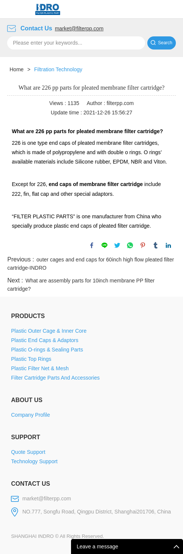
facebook (91, 245)
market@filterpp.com (79, 29)
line (104, 245)
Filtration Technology (58, 69)
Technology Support (34, 461)
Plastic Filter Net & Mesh (39, 368)
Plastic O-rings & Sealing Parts (47, 350)
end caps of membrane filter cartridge (96, 184)
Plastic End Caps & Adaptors (44, 340)
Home (16, 69)
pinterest (143, 245)
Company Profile (30, 415)
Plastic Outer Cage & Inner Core (48, 331)
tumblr (155, 245)
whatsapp (130, 245)
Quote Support (28, 452)
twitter (117, 245)
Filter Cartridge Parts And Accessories (55, 378)
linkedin (168, 245)
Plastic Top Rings (31, 359)
